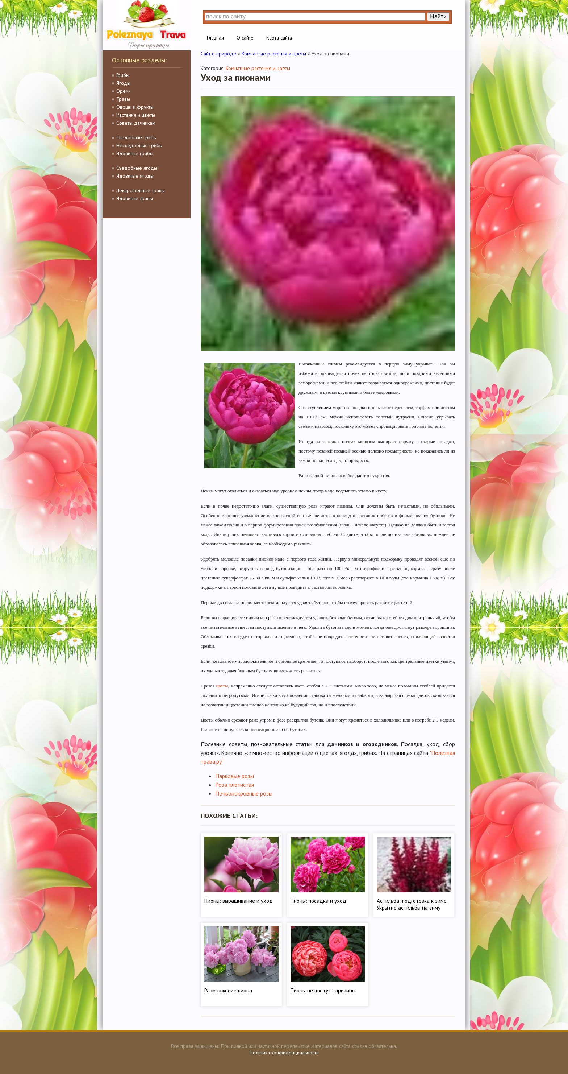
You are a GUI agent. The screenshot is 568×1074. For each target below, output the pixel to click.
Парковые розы (234, 776)
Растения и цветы (135, 115)
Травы (123, 99)
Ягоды (123, 83)
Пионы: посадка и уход (318, 900)
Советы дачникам (135, 123)
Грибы (122, 75)
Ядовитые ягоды (135, 176)
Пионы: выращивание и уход (238, 900)
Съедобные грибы (136, 137)
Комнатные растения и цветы (258, 68)
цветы (222, 686)
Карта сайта (279, 37)
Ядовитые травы (134, 198)
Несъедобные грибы (139, 145)
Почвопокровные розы (243, 793)
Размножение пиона (228, 990)
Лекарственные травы (140, 190)
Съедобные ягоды (136, 168)
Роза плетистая (234, 784)
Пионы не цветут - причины (323, 990)
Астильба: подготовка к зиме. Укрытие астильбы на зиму (412, 904)
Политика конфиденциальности (284, 1052)
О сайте (245, 37)
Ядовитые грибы (134, 153)
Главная (215, 37)
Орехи (123, 91)
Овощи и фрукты (135, 107)
